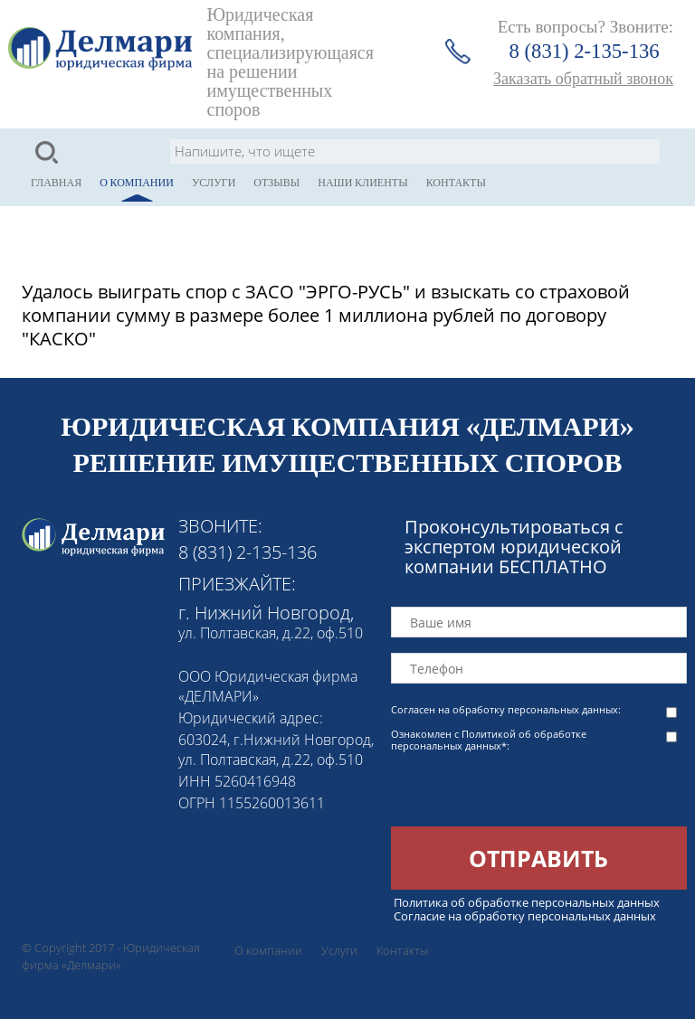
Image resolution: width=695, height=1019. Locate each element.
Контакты (456, 182)
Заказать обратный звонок (583, 79)
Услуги (213, 182)
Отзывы (276, 182)
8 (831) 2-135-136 (584, 51)
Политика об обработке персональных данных (527, 902)
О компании (137, 182)
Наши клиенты (362, 182)
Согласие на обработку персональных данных (525, 916)
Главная (56, 182)
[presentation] (528, 791)
